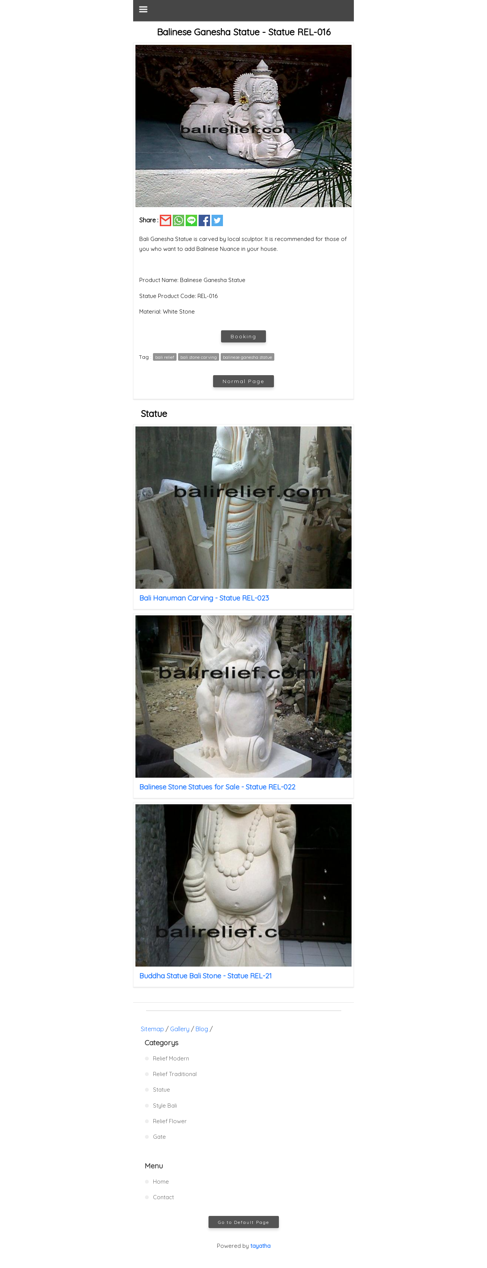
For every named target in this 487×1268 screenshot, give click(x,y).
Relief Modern (171, 1058)
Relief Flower (170, 1121)
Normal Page (243, 381)
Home (161, 1181)
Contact (163, 1197)
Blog (202, 1029)
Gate (159, 1136)
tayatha (260, 1245)
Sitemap (152, 1029)
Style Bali (165, 1105)
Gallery (179, 1029)
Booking (243, 336)
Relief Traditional (175, 1074)
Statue (161, 1089)
